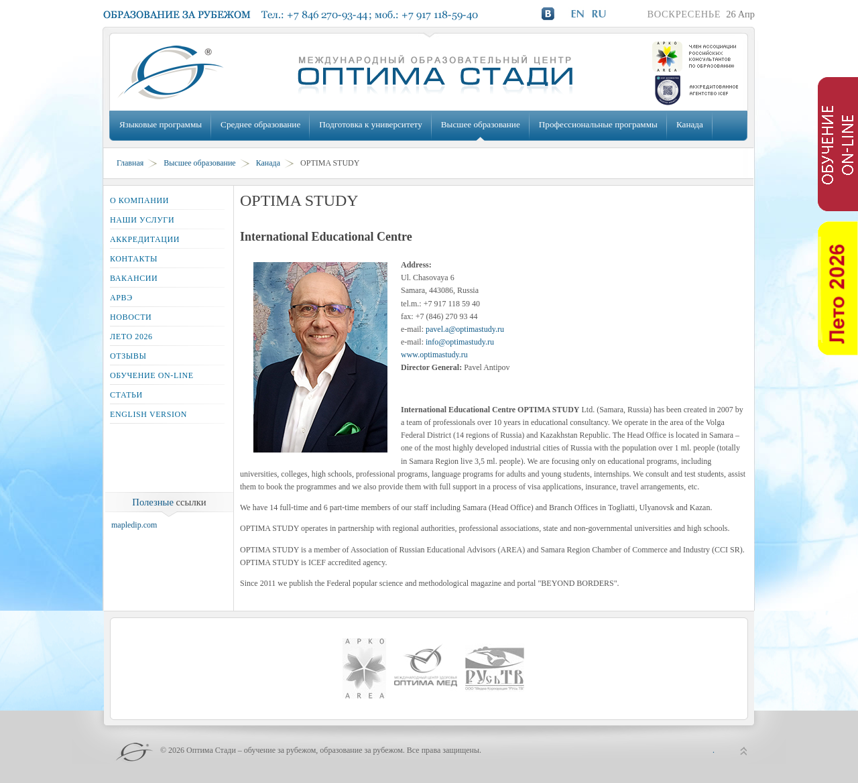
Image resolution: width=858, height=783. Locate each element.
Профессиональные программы (598, 124)
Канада (689, 124)
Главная (130, 163)
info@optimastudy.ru (460, 342)
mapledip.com (134, 525)
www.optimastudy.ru (434, 354)
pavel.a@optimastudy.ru (465, 329)
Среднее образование (260, 124)
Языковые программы (160, 124)
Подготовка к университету (370, 124)
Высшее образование (480, 124)
